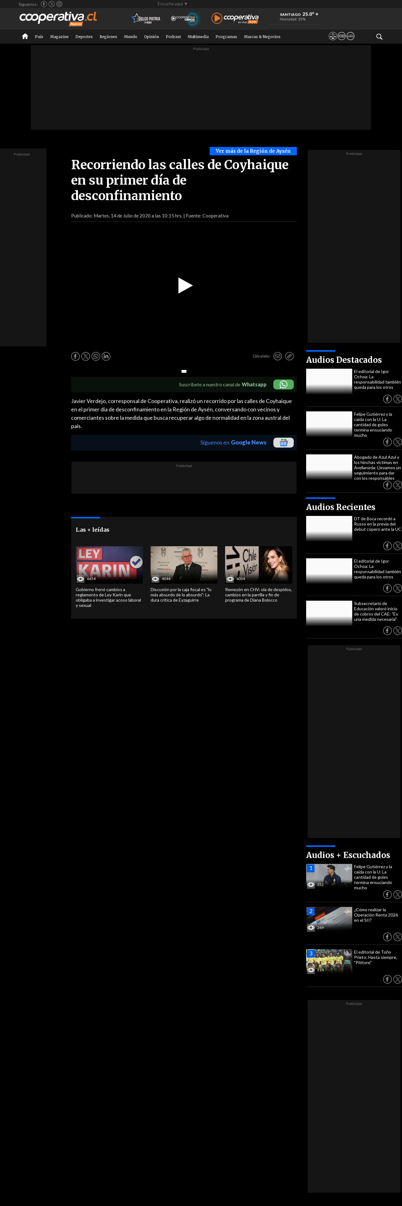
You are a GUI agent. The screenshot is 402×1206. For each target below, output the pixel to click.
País (39, 36)
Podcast (173, 36)
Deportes (84, 36)
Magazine (59, 36)
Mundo (130, 36)
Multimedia (198, 36)
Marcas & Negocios (262, 36)
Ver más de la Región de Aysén (253, 151)
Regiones (108, 36)
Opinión (151, 36)
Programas (226, 36)
